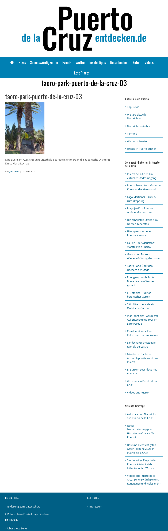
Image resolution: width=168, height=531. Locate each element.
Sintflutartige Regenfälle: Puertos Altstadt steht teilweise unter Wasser (141, 464)
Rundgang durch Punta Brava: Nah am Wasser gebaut (140, 281)
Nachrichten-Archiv (138, 126)
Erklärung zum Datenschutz (23, 506)
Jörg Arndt (14, 171)
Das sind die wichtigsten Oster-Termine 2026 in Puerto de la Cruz (141, 448)
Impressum (95, 506)
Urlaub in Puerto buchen (141, 148)
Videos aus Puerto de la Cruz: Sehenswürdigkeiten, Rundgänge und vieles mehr (144, 479)
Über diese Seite (17, 528)
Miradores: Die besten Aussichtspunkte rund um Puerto (142, 358)
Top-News (133, 107)
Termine (132, 133)
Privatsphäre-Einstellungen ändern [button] (28, 514)
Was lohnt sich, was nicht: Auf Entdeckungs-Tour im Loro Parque (142, 319)
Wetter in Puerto (137, 141)
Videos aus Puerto (138, 392)
